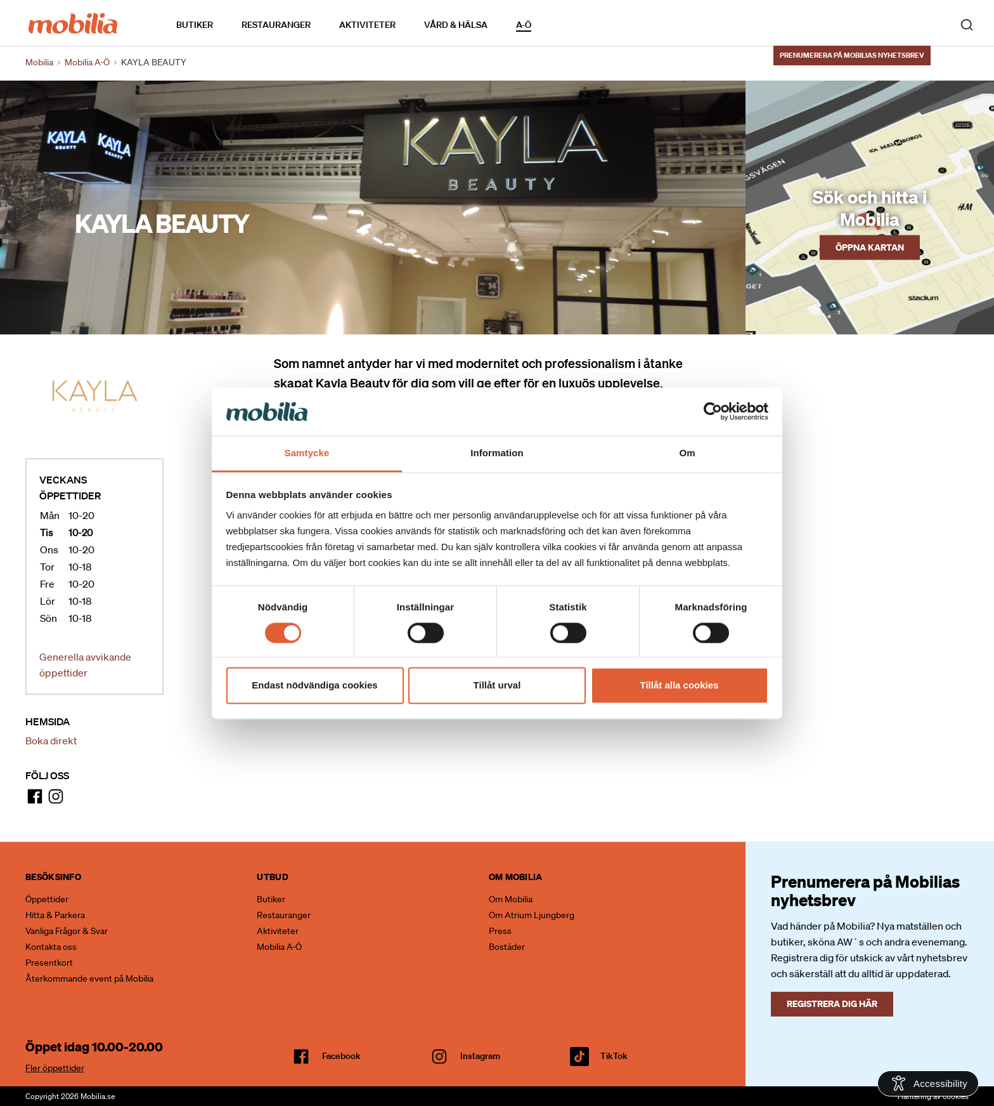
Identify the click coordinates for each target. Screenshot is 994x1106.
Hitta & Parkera (55, 915)
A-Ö (523, 24)
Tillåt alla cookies (679, 685)
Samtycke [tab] (307, 453)
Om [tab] (687, 453)
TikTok (614, 1056)
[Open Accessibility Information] (928, 1083)
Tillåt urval (497, 685)
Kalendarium (568, 24)
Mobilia (39, 62)
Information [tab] (497, 453)
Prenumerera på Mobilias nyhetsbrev (852, 55)
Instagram (480, 1056)
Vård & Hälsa (455, 24)
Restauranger (276, 24)
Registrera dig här (832, 1003)
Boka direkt (51, 740)
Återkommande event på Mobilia (89, 978)
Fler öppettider (54, 1068)
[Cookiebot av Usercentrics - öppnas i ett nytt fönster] (712, 411)
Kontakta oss (51, 946)
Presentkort (49, 962)
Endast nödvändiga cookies (314, 685)
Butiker (194, 24)
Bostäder (507, 946)
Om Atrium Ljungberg (531, 915)
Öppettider (46, 899)
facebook (341, 1056)
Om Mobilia (510, 899)
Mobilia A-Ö (279, 946)
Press (500, 931)
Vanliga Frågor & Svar (66, 931)
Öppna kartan (870, 247)
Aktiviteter (367, 24)
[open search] (966, 24)
